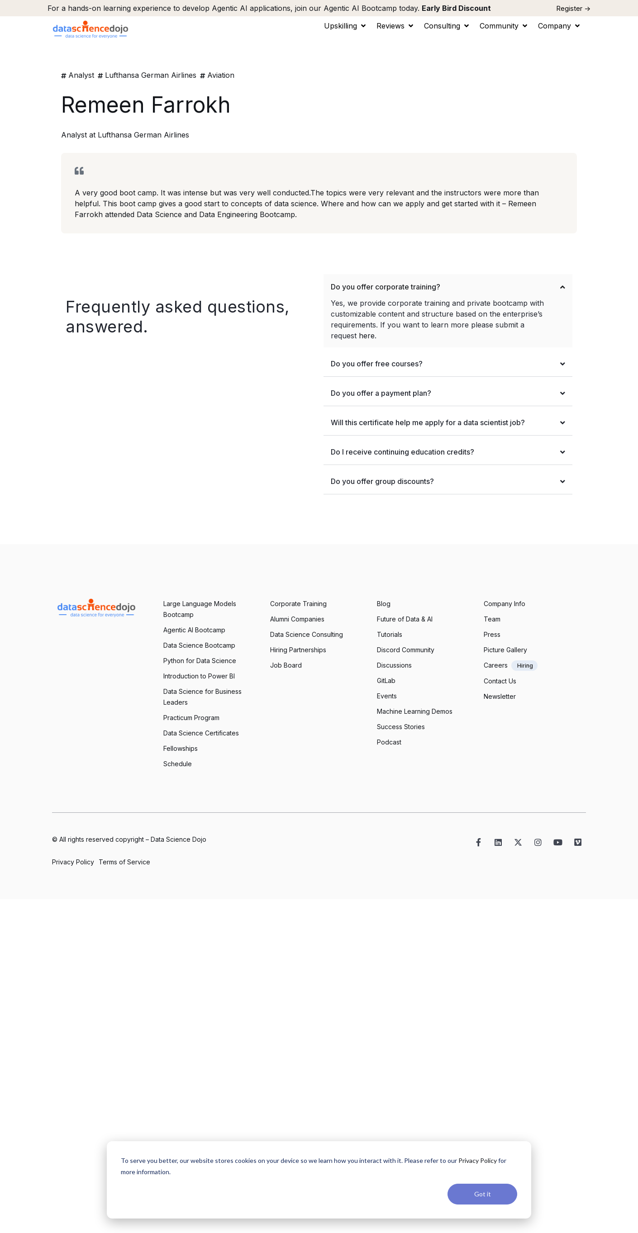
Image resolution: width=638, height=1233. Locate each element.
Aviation (220, 75)
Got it (482, 1194)
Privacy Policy (477, 1160)
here (367, 335)
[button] (345, 25)
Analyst (81, 75)
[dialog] (319, 1180)
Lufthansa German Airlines (150, 75)
